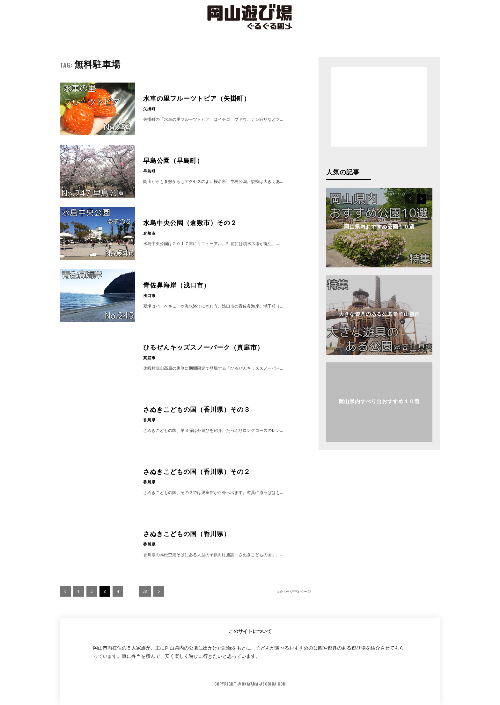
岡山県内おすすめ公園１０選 (379, 226)
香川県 (149, 420)
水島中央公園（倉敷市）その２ (190, 222)
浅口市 (149, 295)
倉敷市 (149, 233)
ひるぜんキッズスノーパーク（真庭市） (203, 347)
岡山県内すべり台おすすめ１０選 (379, 401)
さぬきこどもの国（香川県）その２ (196, 471)
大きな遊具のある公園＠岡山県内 (379, 313)
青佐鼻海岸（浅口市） (176, 284)
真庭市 (149, 358)
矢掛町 (149, 109)
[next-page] (158, 591)
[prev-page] (65, 591)
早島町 (149, 171)
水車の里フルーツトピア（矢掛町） (196, 98)
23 (145, 591)
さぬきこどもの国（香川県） (186, 533)
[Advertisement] (379, 107)
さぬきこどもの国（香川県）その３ (196, 409)
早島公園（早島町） (173, 160)
